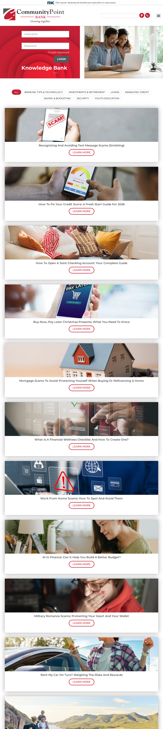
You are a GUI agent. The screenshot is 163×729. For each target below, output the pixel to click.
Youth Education (107, 98)
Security (83, 98)
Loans (115, 92)
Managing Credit (137, 92)
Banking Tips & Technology (44, 92)
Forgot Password (58, 52)
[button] (158, 15)
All (16, 92)
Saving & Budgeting (57, 98)
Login (61, 59)
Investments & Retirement (87, 92)
